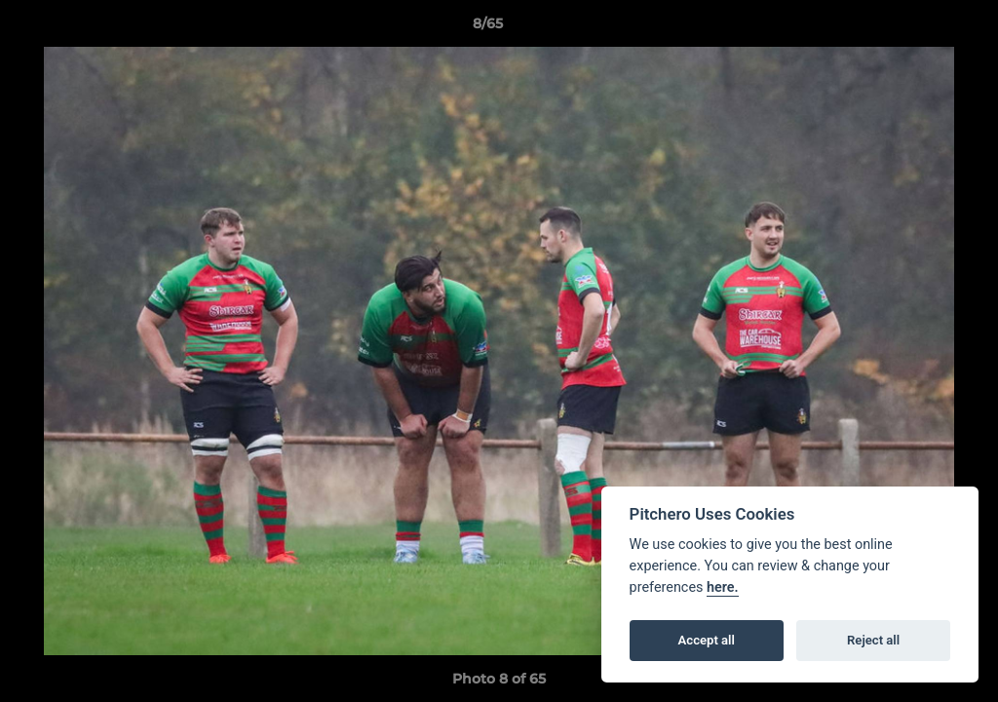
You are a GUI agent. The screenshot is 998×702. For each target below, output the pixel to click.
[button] (916, 28)
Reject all (873, 640)
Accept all (706, 640)
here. (723, 587)
